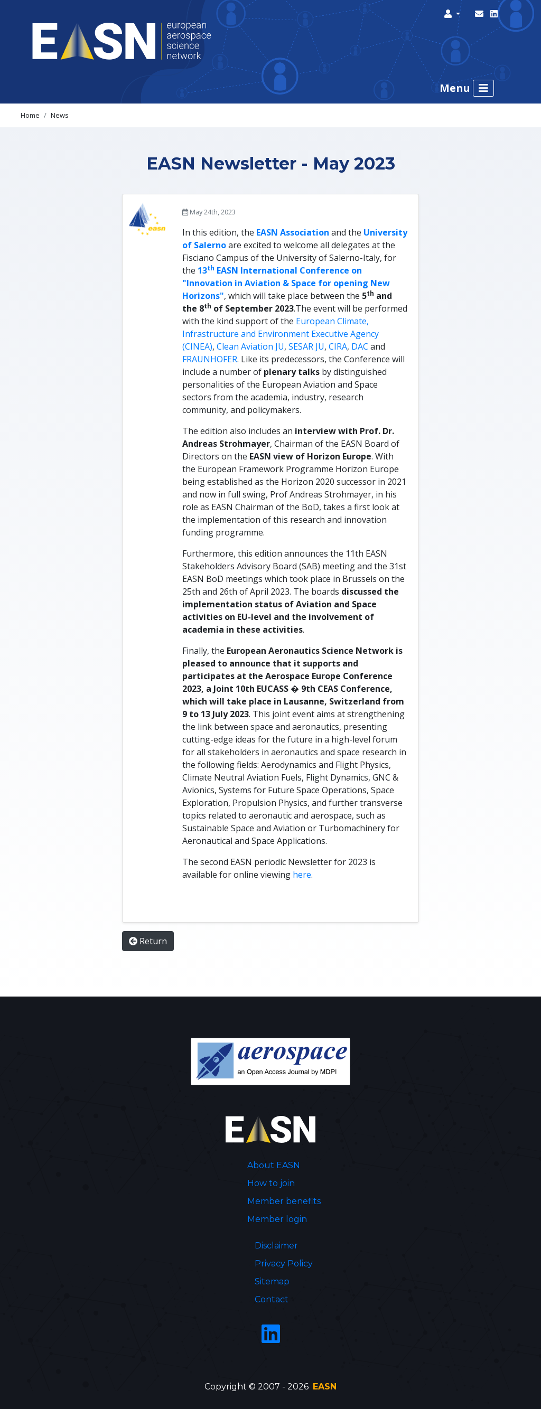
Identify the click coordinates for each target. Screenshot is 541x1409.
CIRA (338, 346)
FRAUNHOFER (209, 359)
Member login (277, 1219)
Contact (271, 1299)
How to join (271, 1183)
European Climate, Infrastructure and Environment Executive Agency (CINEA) (280, 333)
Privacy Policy (284, 1263)
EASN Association (292, 232)
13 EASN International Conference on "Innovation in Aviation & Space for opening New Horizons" (286, 283)
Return (148, 941)
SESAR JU (306, 346)
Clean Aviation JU (250, 346)
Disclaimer (276, 1246)
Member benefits (284, 1201)
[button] (452, 14)
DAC (359, 346)
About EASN (273, 1165)
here (302, 874)
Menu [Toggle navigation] (467, 88)
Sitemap (272, 1281)
